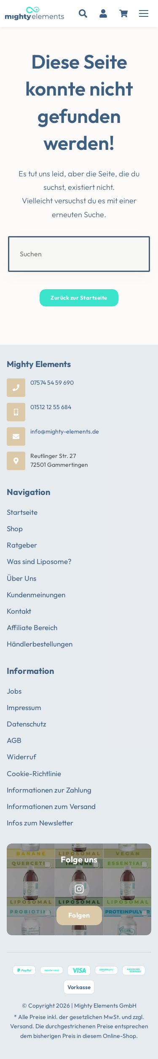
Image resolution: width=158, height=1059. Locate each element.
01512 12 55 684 (50, 407)
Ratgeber (22, 544)
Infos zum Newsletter (40, 822)
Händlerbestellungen (39, 643)
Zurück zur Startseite (79, 297)
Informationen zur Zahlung (49, 789)
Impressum (24, 707)
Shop (15, 528)
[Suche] (83, 13)
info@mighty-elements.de (64, 431)
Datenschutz (26, 723)
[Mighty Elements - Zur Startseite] (34, 13)
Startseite (22, 512)
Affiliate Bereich (32, 627)
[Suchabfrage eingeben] (79, 254)
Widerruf (21, 756)
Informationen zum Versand (51, 806)
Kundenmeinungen (36, 594)
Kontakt (19, 611)
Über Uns (21, 578)
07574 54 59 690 (52, 382)
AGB (14, 740)
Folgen (79, 915)
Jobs (14, 690)
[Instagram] (79, 889)
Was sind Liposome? (39, 561)
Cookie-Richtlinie (34, 773)
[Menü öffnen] (143, 13)
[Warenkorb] (123, 13)
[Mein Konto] (103, 13)
